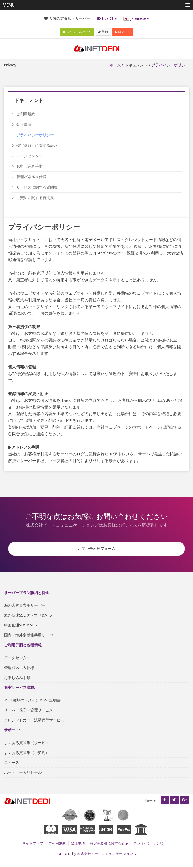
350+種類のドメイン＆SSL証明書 (32, 701)
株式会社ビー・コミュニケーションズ (106, 856)
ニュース (11, 763)
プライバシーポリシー (150, 846)
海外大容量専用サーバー (24, 606)
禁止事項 (23, 123)
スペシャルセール (77, 30)
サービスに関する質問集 (37, 186)
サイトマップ (32, 846)
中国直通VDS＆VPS (20, 626)
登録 (103, 30)
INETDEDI (64, 856)
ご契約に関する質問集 (35, 196)
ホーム (115, 63)
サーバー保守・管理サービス (28, 711)
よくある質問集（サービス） (28, 743)
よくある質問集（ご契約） (26, 753)
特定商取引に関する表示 (37, 144)
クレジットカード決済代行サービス (34, 720)
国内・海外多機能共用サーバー (30, 636)
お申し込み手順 (29, 165)
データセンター (29, 154)
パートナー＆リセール (23, 773)
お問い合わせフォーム (96, 548)
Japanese (136, 18)
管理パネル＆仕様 (31, 175)
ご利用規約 (25, 112)
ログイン (123, 30)
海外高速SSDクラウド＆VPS (28, 616)
